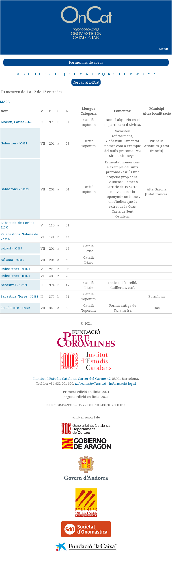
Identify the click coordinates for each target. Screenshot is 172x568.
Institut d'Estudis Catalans (54, 378)
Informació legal (122, 383)
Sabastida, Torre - (19, 296)
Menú (163, 48)
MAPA (5, 101)
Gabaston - (14, 143)
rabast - (11, 248)
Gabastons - (15, 189)
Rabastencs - (15, 268)
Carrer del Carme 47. (94, 378)
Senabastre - (15, 307)
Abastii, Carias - (16, 122)
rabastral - (14, 285)
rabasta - (12, 259)
